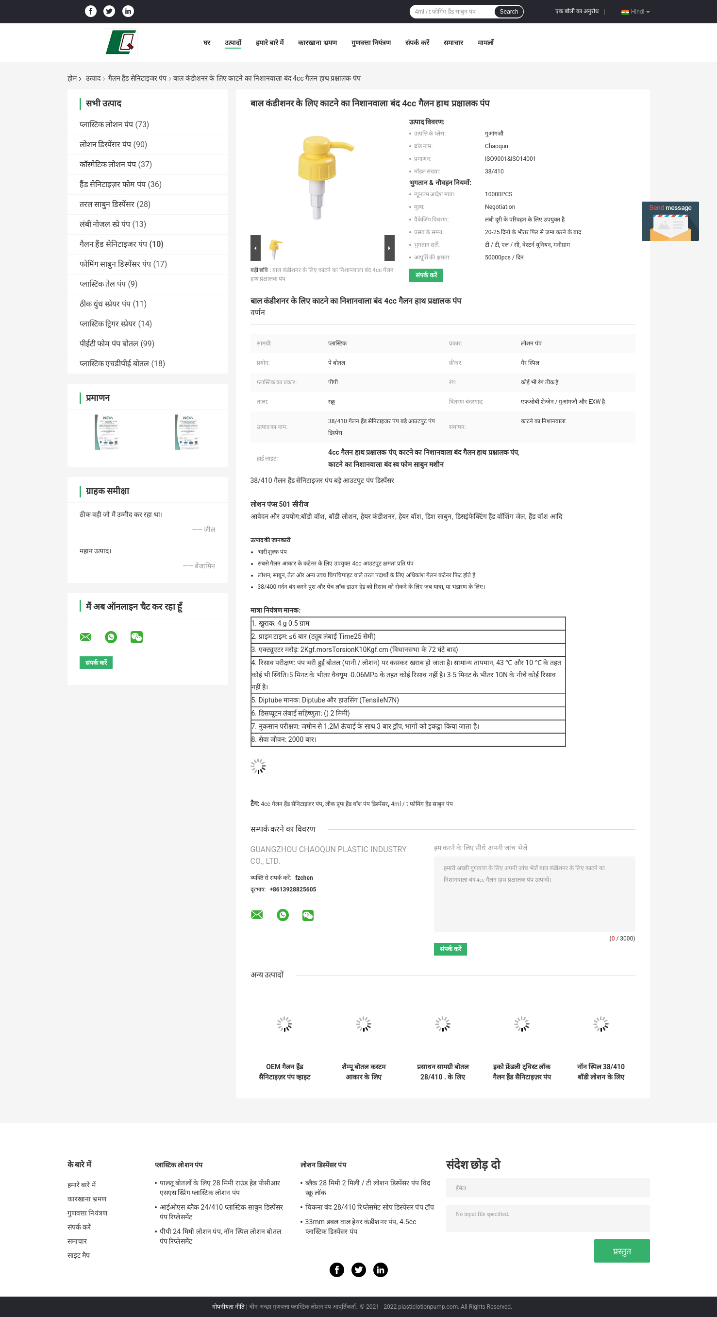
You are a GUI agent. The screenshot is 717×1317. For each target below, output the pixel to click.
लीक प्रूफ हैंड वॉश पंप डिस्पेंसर (356, 804)
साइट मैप (78, 1255)
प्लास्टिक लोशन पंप (106, 124)
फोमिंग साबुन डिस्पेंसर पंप (115, 264)
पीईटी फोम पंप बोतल (109, 343)
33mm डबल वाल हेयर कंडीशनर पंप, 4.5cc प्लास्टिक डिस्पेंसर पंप (361, 1226)
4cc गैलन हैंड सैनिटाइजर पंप (291, 804)
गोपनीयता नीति (228, 1306)
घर (206, 43)
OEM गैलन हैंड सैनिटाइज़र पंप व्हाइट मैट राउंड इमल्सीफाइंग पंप (285, 1072)
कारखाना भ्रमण (317, 43)
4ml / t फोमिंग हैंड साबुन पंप (422, 804)
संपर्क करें (417, 43)
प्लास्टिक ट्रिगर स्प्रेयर (108, 323)
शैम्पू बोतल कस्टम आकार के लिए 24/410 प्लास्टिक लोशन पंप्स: (363, 1072)
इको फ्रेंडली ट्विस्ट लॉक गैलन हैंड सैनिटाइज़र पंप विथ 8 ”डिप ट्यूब (522, 1072)
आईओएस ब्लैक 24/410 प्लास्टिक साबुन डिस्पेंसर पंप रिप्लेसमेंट (221, 1212)
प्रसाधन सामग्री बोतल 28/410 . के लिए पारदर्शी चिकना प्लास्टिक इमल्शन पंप (443, 1072)
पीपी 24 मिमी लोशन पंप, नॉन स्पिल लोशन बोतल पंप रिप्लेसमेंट (220, 1236)
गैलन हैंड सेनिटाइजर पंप (137, 78)
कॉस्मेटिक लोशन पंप (108, 164)
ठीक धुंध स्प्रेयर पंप (105, 303)
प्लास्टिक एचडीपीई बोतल (115, 363)
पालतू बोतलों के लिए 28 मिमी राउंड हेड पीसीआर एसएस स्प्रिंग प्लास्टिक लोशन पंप (220, 1188)
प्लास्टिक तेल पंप (103, 284)
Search (509, 11)
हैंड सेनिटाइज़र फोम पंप (113, 184)
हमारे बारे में (270, 43)
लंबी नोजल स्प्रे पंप (105, 224)
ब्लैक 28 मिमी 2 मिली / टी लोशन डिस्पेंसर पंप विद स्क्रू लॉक (368, 1188)
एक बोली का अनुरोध (577, 11)
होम (72, 78)
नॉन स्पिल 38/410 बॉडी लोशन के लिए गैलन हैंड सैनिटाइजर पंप (601, 1072)
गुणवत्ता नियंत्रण (371, 43)
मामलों (486, 43)
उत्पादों (233, 43)
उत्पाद (93, 78)
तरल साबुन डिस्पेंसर (107, 204)
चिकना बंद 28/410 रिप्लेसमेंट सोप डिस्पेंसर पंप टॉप (369, 1207)
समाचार (453, 43)
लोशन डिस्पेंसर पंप (106, 144)
